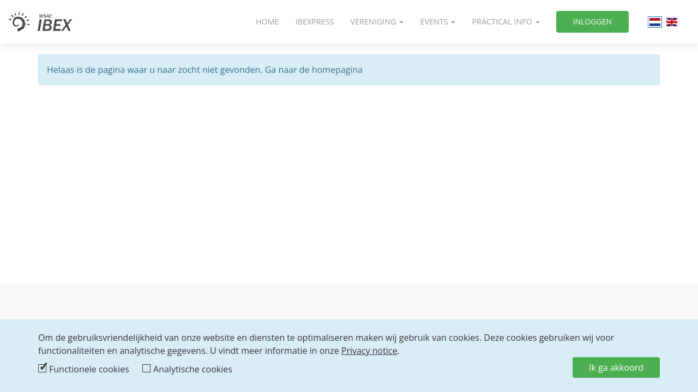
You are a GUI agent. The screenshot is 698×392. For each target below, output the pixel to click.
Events (437, 21)
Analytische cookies (192, 369)
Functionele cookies (89, 369)
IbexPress (315, 21)
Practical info (505, 21)
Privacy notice (369, 351)
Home (267, 21)
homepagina (337, 70)
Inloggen (592, 21)
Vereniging (377, 21)
